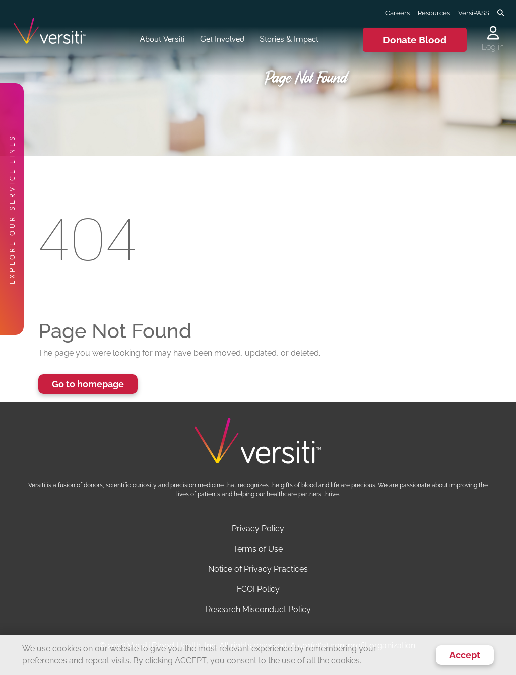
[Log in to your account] (493, 33)
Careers (397, 13)
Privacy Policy (258, 528)
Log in (493, 47)
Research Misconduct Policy (258, 609)
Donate (414, 39)
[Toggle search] (500, 13)
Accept (464, 655)
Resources (434, 13)
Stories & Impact (289, 38)
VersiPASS (473, 13)
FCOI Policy (258, 589)
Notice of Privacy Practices (258, 569)
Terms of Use (258, 549)
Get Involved (222, 38)
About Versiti (162, 38)
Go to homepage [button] (88, 384)
